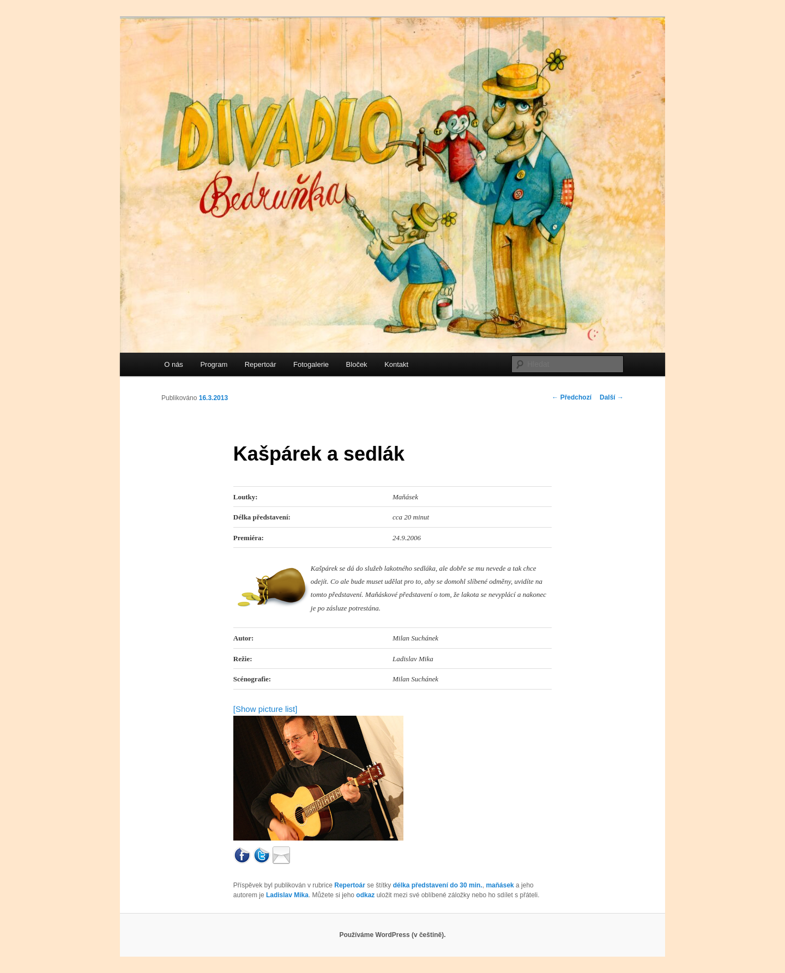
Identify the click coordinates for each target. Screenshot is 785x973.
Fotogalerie (311, 364)
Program (213, 364)
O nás (173, 364)
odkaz (365, 895)
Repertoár (260, 364)
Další (612, 397)
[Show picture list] (265, 709)
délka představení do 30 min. (437, 885)
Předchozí (571, 397)
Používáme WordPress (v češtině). (392, 935)
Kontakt (396, 364)
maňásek (500, 885)
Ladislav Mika (287, 895)
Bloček (356, 364)
